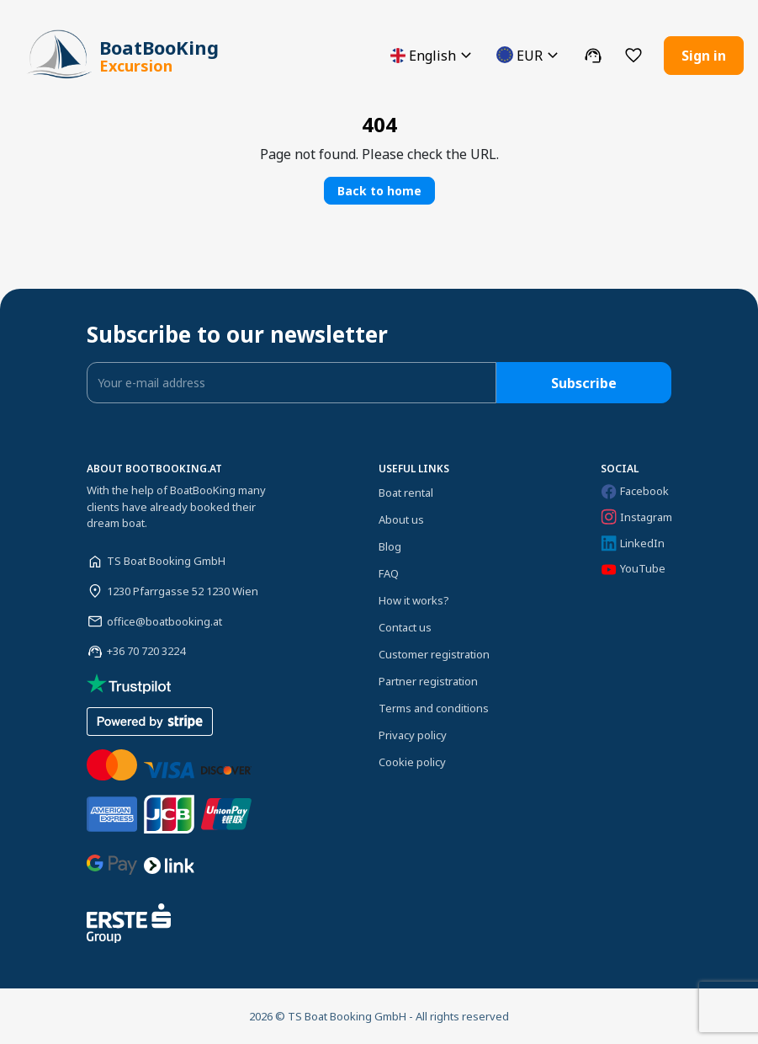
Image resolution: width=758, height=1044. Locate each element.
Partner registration (428, 681)
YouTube (633, 569)
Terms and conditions (434, 708)
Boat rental (406, 492)
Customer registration (434, 654)
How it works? (414, 600)
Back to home (379, 191)
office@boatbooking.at (164, 621)
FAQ (389, 573)
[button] (433, 55)
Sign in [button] (703, 55)
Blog (390, 546)
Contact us (405, 627)
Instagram (636, 517)
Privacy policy (413, 735)
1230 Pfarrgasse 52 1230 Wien (182, 591)
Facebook (635, 490)
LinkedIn (633, 543)
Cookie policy (412, 762)
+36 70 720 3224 (146, 650)
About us (401, 519)
